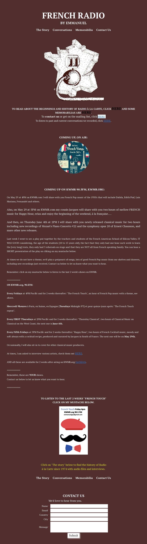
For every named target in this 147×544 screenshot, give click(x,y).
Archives (80, 362)
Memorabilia (84, 30)
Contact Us (103, 30)
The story (42, 30)
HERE (116, 108)
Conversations (62, 30)
